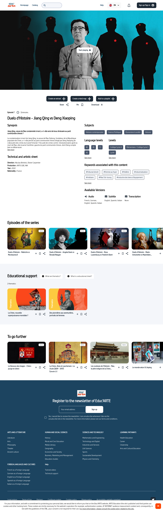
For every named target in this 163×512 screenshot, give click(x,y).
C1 (100, 147)
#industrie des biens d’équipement (130, 177)
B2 (87, 147)
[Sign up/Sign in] (146, 5)
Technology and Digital (91, 441)
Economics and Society (53, 452)
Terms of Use (27, 499)
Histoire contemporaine (94, 132)
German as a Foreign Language (18, 473)
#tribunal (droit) (92, 172)
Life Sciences (87, 448)
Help (46, 464)
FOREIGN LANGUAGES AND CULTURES (21, 464)
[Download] (97, 105)
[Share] (65, 105)
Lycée (112, 152)
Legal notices (12, 499)
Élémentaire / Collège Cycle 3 (137, 147)
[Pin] (80, 105)
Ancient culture (13, 452)
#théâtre (125, 172)
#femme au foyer (110, 172)
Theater (10, 448)
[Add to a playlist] (106, 99)
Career (122, 441)
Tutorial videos (50, 470)
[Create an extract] (57, 99)
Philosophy (11, 445)
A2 (87, 152)
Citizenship (124, 445)
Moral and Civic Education (54, 441)
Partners (40, 499)
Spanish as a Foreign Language (18, 480)
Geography (49, 448)
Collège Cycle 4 (116, 147)
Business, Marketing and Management (59, 455)
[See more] (10, 150)
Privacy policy (87, 499)
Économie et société (133, 132)
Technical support (51, 473)
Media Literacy (50, 445)
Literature (11, 437)
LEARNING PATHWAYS (128, 432)
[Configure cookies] (54, 500)
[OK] (158, 506)
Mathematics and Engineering (93, 437)
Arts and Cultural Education (130, 448)
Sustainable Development (92, 455)
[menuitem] (12, 5)
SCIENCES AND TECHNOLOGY (92, 432)
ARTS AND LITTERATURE (16, 432)
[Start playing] (85, 50)
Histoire (148, 132)
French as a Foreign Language (18, 470)
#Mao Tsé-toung (105, 177)
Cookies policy (71, 499)
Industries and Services (90, 445)
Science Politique (114, 132)
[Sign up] (94, 409)
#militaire (90, 177)
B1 (93, 147)
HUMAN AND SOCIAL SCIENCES (56, 432)
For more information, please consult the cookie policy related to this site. (107, 508)
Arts (8, 441)
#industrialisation (141, 172)
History (47, 437)
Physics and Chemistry (90, 459)
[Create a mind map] (82, 99)
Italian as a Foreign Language (18, 484)
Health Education (126, 437)
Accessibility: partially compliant (109, 499)
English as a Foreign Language (18, 477)
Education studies (51, 459)
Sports (84, 452)
